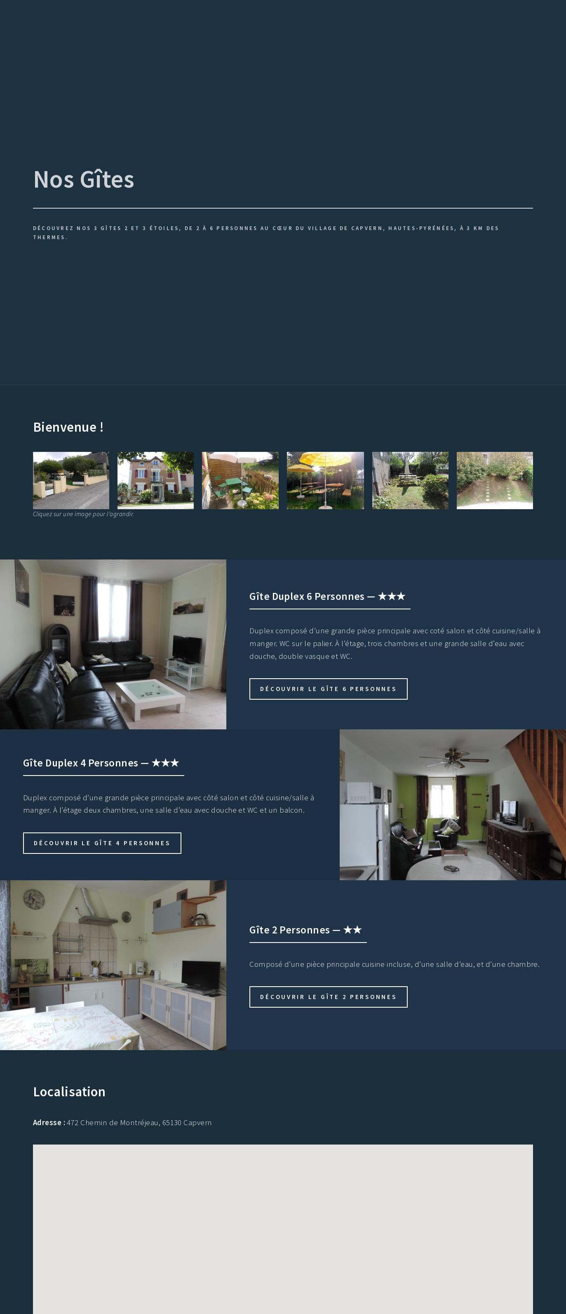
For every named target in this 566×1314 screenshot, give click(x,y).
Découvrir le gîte (328, 689)
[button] (303, 1228)
